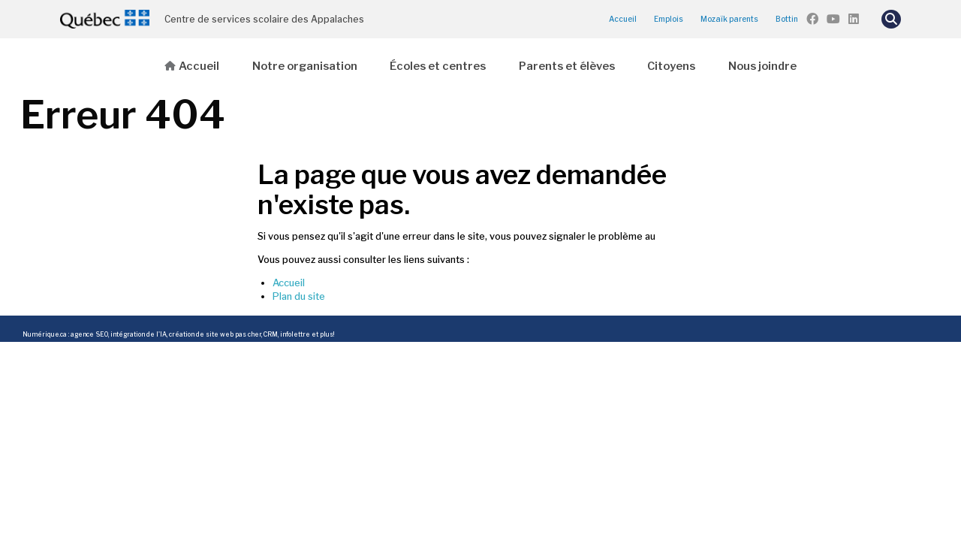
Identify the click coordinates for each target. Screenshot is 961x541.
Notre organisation (304, 66)
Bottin (787, 18)
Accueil (623, 18)
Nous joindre (762, 66)
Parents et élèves (567, 66)
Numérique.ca (45, 334)
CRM (271, 334)
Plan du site (299, 296)
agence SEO (89, 334)
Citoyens (671, 66)
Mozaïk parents (729, 18)
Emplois (668, 18)
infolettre (295, 334)
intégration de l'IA (138, 334)
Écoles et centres (438, 66)
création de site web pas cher (215, 334)
